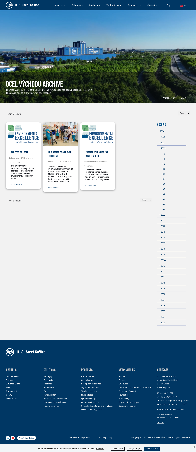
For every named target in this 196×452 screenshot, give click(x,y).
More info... (100, 449)
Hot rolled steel (87, 376)
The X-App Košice (14, 92)
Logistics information (90, 402)
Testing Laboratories (52, 406)
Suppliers (122, 376)
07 (164, 179)
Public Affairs (11, 398)
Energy (46, 391)
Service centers (50, 395)
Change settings (134, 449)
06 (164, 184)
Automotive (49, 387)
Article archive (169, 97)
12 (164, 153)
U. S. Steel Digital (13, 383)
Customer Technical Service (55, 402)
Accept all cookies (152, 449)
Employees (123, 383)
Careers (122, 380)
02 (164, 204)
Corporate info (12, 376)
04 (164, 194)
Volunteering (124, 398)
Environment (11, 391)
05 (164, 189)
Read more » (16, 185)
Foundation (124, 395)
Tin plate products (89, 391)
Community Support (127, 391)
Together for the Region (129, 402)
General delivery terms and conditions (97, 406)
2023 (183, 97)
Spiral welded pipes (89, 398)
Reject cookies (118, 449)
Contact (160, 422)
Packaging (48, 376)
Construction (49, 380)
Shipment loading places (91, 409)
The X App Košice (26, 438)
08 (164, 174)
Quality (9, 395)
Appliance (48, 383)
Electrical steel (87, 395)
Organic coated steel (90, 387)
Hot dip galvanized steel (91, 383)
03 (164, 199)
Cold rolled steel (88, 380)
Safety (8, 387)
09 (164, 169)
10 (164, 163)
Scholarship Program (128, 406)
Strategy (9, 380)
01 (164, 209)
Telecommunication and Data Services (135, 387)
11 (164, 158)
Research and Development (55, 398)
